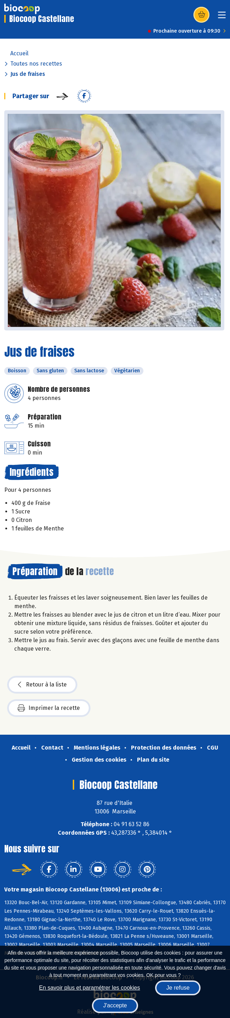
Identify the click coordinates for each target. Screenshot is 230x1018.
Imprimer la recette (49, 708)
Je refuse (178, 988)
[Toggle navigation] (222, 17)
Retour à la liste (42, 684)
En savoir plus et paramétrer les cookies (89, 988)
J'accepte (115, 1005)
